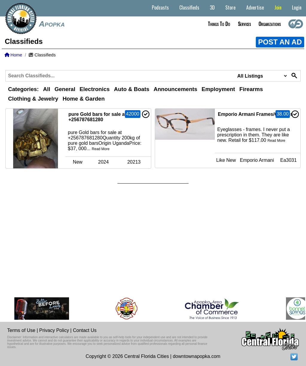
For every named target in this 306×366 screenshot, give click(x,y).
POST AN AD (280, 42)
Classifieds (189, 7)
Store (230, 7)
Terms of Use (21, 330)
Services (244, 23)
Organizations (269, 23)
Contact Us (85, 330)
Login (297, 7)
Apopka (52, 23)
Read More (100, 149)
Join (277, 7)
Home (13, 55)
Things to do (219, 23)
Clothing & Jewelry (33, 99)
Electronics (94, 89)
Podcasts (160, 7)
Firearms (251, 89)
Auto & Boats (131, 89)
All (46, 89)
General (64, 89)
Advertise (255, 7)
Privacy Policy (54, 330)
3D (212, 7)
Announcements (175, 89)
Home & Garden (83, 99)
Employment (218, 89)
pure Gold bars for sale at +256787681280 (97, 117)
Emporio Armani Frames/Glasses (255, 114)
